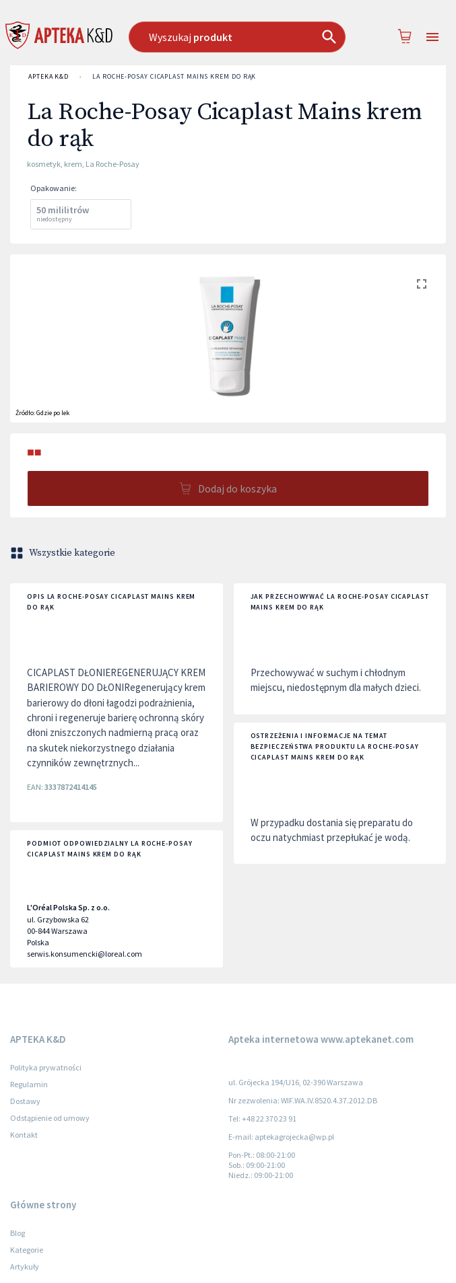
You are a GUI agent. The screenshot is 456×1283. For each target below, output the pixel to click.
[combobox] (237, 37)
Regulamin (29, 1084)
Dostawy (25, 1101)
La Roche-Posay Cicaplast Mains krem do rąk (174, 76)
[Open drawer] (432, 37)
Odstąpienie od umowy (50, 1118)
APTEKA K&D (48, 76)
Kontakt (24, 1135)
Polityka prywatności (46, 1067)
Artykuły (24, 1266)
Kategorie (26, 1250)
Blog (17, 1233)
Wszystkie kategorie (64, 553)
